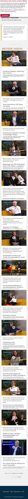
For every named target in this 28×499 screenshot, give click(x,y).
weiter (19, 477)
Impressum (6, 491)
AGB (11, 491)
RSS (23, 491)
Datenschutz (17, 491)
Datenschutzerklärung (10, 11)
